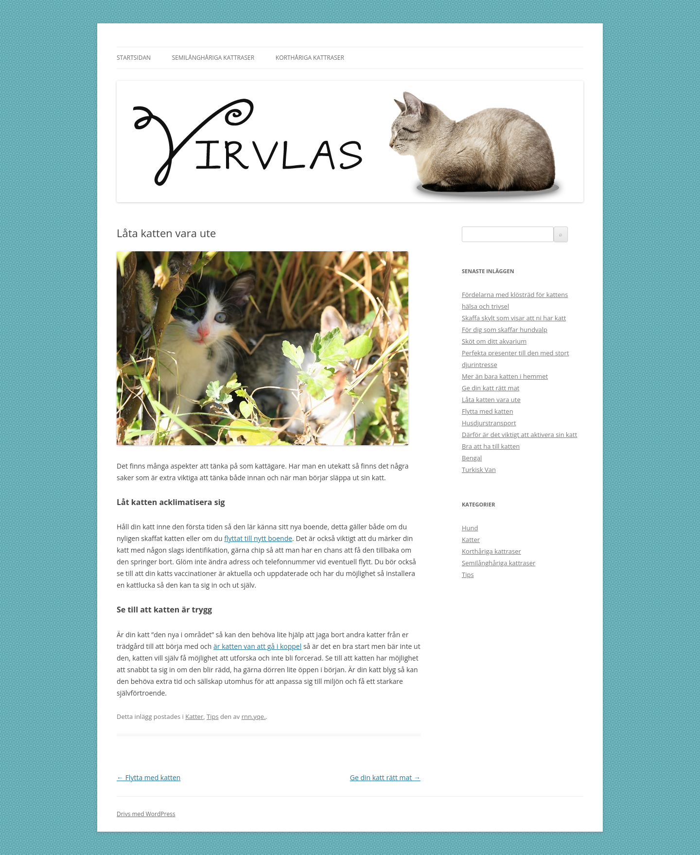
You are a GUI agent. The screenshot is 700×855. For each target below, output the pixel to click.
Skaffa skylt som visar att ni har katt (514, 318)
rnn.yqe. (254, 716)
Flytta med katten (148, 777)
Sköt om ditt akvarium (494, 341)
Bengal (472, 458)
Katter (194, 716)
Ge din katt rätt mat (385, 777)
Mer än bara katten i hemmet (505, 376)
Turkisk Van (479, 469)
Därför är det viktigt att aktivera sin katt (519, 434)
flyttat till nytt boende (258, 538)
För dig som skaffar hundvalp (504, 329)
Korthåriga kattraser (310, 57)
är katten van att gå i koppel (257, 646)
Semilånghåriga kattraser (213, 57)
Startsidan (134, 57)
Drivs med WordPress (146, 814)
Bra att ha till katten (491, 446)
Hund (470, 527)
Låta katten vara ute (491, 399)
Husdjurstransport (489, 423)
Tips (213, 716)
